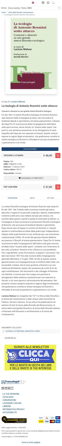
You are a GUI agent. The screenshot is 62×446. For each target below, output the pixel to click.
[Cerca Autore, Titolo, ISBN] (32, 8)
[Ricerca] (59, 8)
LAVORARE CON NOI (12, 403)
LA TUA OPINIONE (11, 394)
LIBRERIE (7, 406)
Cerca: (4, 8)
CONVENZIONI (9, 400)
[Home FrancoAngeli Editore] (10, 3)
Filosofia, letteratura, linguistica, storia (23, 331)
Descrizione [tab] (12, 198)
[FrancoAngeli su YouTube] (12, 389)
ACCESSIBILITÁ (10, 412)
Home (4, 12)
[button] (32, 3)
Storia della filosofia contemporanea (20, 12)
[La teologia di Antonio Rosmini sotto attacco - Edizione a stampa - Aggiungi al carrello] (57, 155)
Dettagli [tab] (50, 198)
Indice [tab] (32, 198)
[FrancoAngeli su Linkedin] (6, 389)
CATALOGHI (8, 397)
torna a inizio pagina (31, 442)
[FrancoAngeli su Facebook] (3, 389)
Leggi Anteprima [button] (30, 149)
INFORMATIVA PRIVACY (14, 409)
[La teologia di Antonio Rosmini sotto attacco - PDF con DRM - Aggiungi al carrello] (57, 187)
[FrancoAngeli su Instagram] (9, 389)
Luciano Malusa (18, 101)
